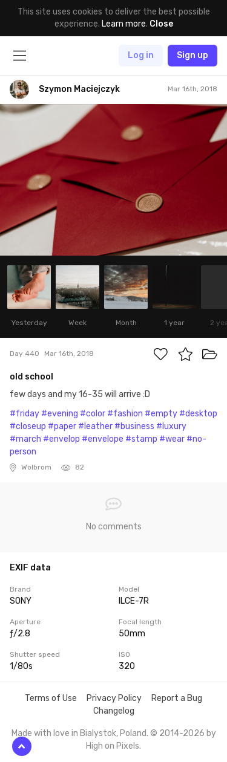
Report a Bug (176, 698)
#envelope (102, 439)
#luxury (171, 426)
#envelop (61, 439)
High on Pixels (112, 746)
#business (134, 426)
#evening (59, 413)
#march (25, 439)
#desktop (198, 413)
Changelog (113, 711)
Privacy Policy (114, 698)
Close (161, 24)
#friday (24, 413)
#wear (172, 439)
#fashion (125, 413)
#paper (62, 426)
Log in (141, 55)
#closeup (28, 426)
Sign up (192, 55)
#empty (161, 413)
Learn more (124, 24)
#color (92, 413)
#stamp (141, 439)
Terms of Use (51, 698)
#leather (95, 426)
